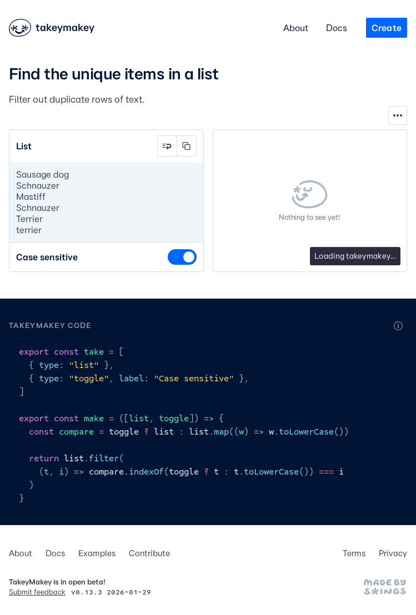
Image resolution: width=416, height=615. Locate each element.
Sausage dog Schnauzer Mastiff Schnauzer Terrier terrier (106, 202)
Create (387, 27)
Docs (336, 27)
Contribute (149, 553)
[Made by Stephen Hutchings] (385, 587)
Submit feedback (37, 591)
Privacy (393, 553)
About (295, 27)
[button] (167, 146)
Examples (97, 553)
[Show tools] (397, 115)
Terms (354, 553)
